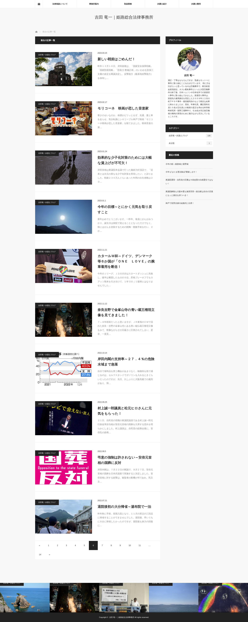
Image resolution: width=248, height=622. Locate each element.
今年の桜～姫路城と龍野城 (177, 164)
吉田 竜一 (189, 75)
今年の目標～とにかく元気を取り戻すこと (125, 209)
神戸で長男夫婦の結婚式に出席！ (180, 203)
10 (130, 545)
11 (140, 545)
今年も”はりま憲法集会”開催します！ (181, 172)
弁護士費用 (196, 4)
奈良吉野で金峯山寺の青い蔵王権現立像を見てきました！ (126, 312)
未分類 (190, 143)
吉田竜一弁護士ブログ (47, 55)
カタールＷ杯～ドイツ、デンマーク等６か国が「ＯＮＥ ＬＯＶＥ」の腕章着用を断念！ (126, 261)
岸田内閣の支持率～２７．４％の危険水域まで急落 (126, 361)
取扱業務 (128, 4)
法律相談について (60, 4)
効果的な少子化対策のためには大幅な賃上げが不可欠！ (125, 160)
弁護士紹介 (162, 4)
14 (40, 555)
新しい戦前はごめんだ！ (116, 59)
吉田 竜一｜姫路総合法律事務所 (124, 17)
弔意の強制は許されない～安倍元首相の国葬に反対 (125, 460)
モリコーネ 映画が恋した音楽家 (123, 108)
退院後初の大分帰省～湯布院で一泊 (124, 506)
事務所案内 (94, 4)
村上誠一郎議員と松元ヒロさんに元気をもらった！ (125, 410)
